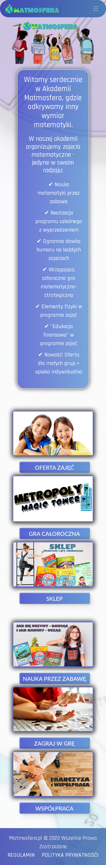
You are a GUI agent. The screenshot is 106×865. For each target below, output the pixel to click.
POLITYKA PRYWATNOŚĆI (69, 855)
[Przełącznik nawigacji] (95, 8)
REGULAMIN (23, 855)
